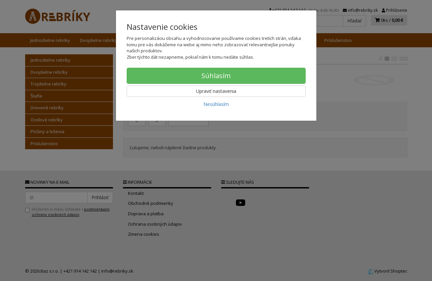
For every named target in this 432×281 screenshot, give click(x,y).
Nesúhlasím (216, 104)
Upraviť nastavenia (216, 91)
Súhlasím (216, 75)
